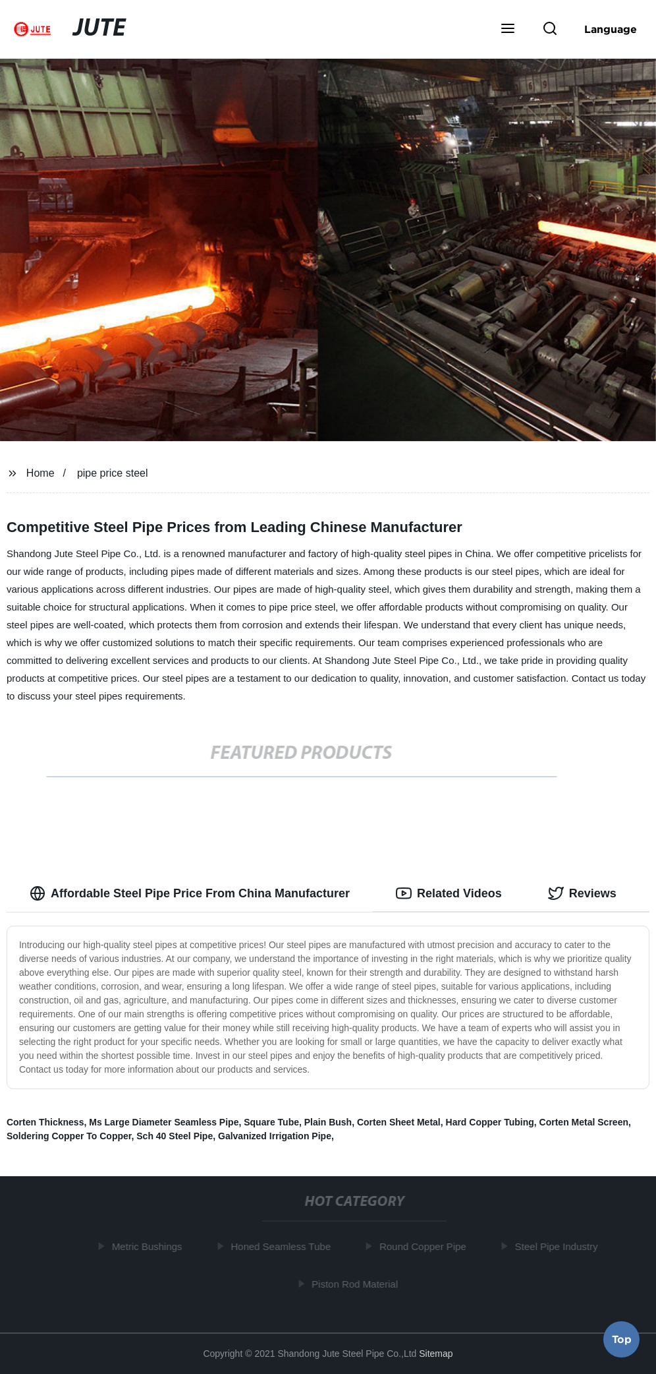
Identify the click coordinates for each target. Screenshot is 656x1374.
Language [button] (610, 29)
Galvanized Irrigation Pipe (274, 1136)
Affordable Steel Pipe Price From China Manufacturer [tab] (190, 893)
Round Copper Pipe (424, 1246)
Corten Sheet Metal (399, 1122)
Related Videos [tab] (449, 893)
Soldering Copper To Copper (69, 1136)
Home (40, 473)
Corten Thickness (45, 1122)
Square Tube (271, 1122)
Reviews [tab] (582, 893)
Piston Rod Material (357, 1283)
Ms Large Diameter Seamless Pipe (163, 1122)
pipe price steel (112, 473)
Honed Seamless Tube (282, 1246)
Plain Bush (328, 1122)
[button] (508, 29)
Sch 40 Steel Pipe (174, 1136)
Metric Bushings (148, 1246)
